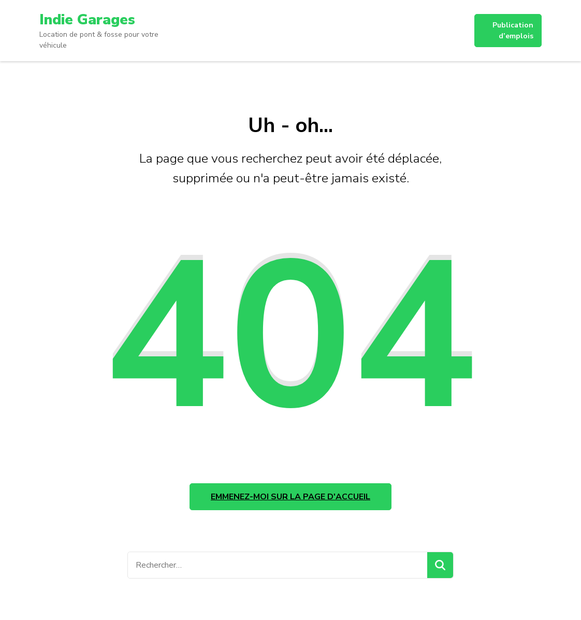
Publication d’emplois (512, 30)
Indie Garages (87, 20)
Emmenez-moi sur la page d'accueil (290, 496)
